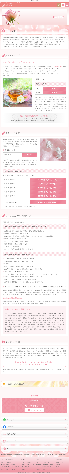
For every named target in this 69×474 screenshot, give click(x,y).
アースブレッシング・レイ (28, 462)
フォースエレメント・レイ (28, 464)
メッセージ (9, 441)
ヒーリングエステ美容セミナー (45, 467)
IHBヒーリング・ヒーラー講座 (45, 464)
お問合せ (58, 464)
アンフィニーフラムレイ (8, 469)
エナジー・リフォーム (43, 462)
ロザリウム (24, 460)
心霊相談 (23, 469)
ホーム (2, 26)
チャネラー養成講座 (7, 460)
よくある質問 (59, 462)
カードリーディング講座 (8, 464)
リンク (7, 448)
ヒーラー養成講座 (7, 462)
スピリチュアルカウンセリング (10, 467)
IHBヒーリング (25, 467)
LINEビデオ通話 (57, 66)
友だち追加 (9, 419)
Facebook (8, 426)
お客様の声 (9, 434)
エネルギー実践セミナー (43, 469)
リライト (39, 460)
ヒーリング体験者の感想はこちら (12, 298)
